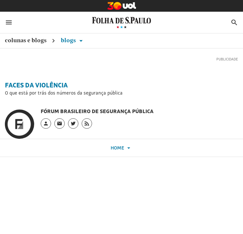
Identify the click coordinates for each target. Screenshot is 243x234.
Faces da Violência (36, 85)
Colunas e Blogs (26, 40)
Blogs (73, 40)
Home (121, 148)
